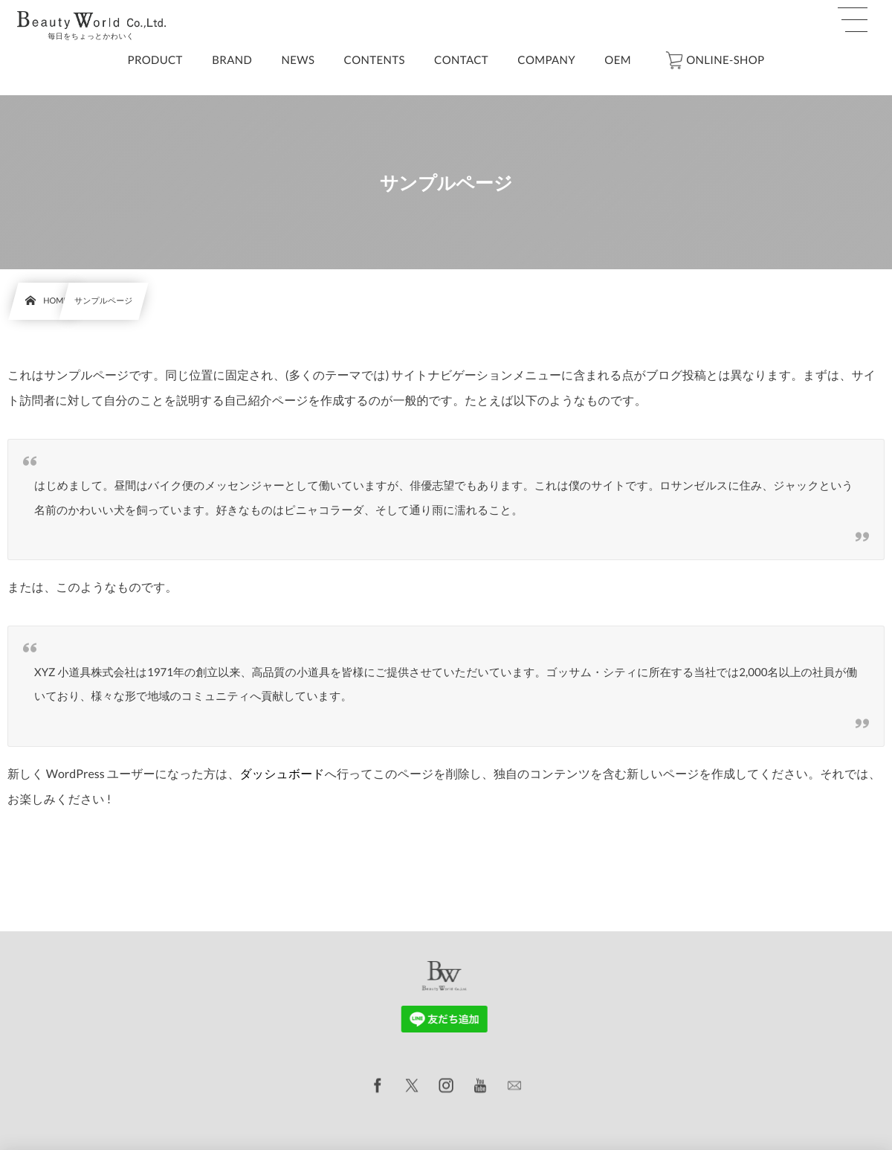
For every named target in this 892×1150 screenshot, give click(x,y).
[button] (853, 20)
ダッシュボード (281, 774)
